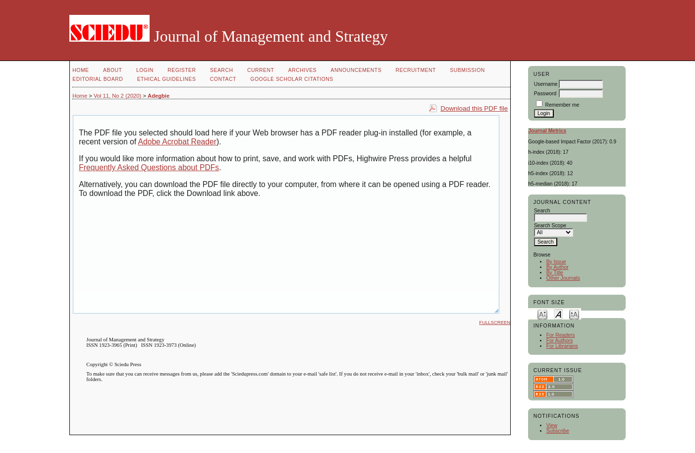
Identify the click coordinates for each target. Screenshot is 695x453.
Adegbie (158, 96)
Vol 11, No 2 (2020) (117, 96)
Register (181, 70)
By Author (557, 267)
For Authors (559, 340)
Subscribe (557, 431)
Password (545, 93)
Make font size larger (574, 314)
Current (260, 70)
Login (145, 70)
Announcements (356, 70)
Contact (223, 79)
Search (221, 70)
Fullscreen (494, 322)
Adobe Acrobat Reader (177, 141)
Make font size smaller (542, 314)
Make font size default (558, 314)
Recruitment (416, 70)
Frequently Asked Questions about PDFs (149, 167)
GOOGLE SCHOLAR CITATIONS (291, 79)
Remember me (562, 105)
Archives (302, 70)
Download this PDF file (474, 108)
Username (546, 84)
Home (80, 70)
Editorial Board (97, 79)
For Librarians (562, 346)
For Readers (560, 335)
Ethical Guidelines (166, 79)
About (112, 70)
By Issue (556, 261)
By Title (554, 272)
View (551, 425)
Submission (467, 70)
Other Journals (563, 278)
